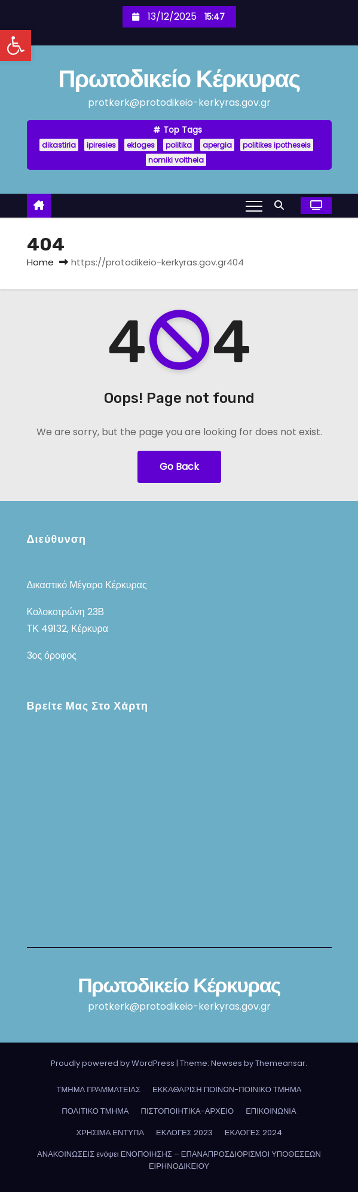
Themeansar (280, 1063)
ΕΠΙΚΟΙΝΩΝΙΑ (271, 1111)
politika (179, 145)
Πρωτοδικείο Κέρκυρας (178, 78)
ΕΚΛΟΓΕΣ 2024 (253, 1132)
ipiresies (101, 145)
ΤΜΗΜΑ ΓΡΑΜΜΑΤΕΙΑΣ (99, 1089)
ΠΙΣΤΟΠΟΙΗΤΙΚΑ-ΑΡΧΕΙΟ (187, 1111)
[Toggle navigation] (254, 205)
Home (40, 262)
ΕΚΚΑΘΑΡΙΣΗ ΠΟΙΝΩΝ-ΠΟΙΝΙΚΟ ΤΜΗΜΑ (226, 1089)
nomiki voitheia (176, 160)
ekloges (141, 145)
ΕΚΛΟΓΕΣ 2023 (184, 1132)
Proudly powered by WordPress (113, 1063)
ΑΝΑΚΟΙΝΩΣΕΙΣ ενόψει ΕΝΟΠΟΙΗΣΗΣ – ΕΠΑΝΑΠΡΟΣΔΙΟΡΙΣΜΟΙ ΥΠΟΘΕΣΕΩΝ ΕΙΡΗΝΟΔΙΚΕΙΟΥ (179, 1160)
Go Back (179, 466)
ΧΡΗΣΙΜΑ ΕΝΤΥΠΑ (110, 1132)
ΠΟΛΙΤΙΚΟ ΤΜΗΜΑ (95, 1111)
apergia (217, 145)
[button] (15, 45)
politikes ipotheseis (277, 145)
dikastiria (59, 145)
